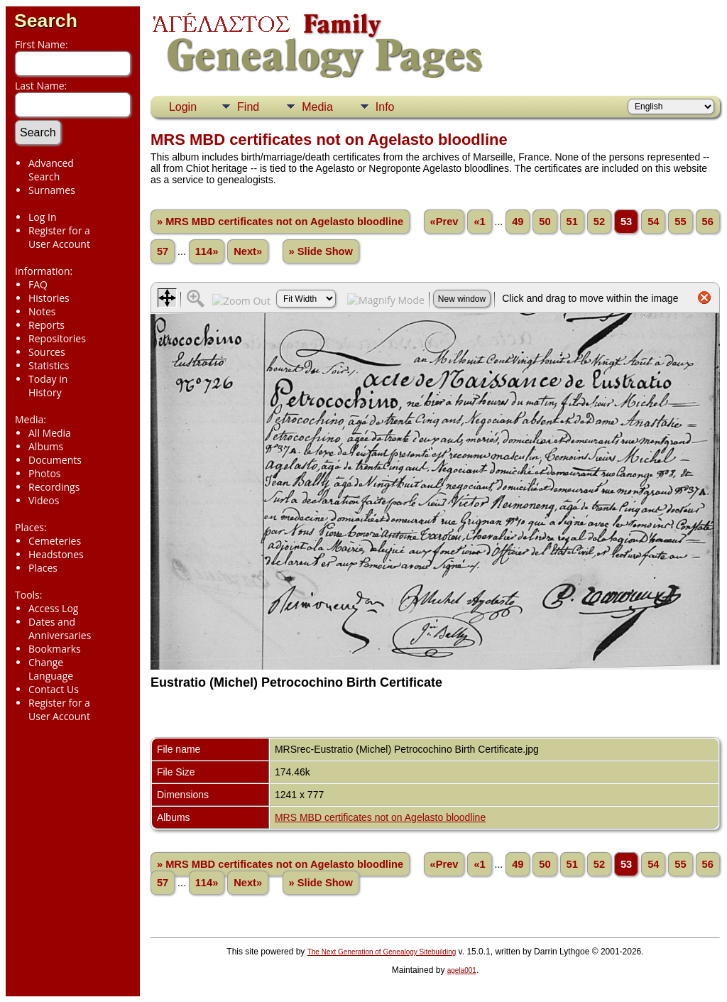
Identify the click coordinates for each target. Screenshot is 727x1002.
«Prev (444, 221)
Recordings (54, 487)
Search (45, 20)
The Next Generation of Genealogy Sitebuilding (382, 952)
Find (248, 107)
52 (599, 221)
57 (162, 251)
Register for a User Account (59, 237)
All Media (49, 433)
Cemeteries (54, 541)
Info (385, 107)
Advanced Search (51, 169)
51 (572, 221)
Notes (42, 311)
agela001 (461, 970)
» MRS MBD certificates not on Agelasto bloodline (280, 221)
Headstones (56, 554)
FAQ (38, 284)
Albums (45, 446)
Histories (49, 298)
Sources (46, 352)
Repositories (57, 338)
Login (183, 107)
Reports (46, 325)
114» (207, 251)
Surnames (51, 190)
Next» (248, 251)
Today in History (47, 385)
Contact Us (53, 689)
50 (544, 221)
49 (517, 221)
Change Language (50, 668)
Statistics (49, 365)
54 (653, 221)
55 (680, 221)
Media (317, 107)
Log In (42, 217)
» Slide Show (321, 251)
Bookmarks (54, 648)
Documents (55, 460)
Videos (43, 500)
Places (43, 567)
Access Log (53, 608)
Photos (44, 473)
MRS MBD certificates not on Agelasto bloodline (380, 817)
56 (708, 221)
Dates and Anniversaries (59, 628)
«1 (479, 221)
